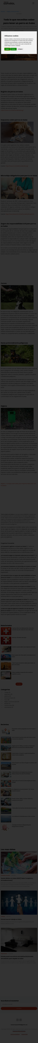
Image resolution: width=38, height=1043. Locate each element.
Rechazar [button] (13, 49)
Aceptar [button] (7, 49)
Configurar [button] (20, 49)
